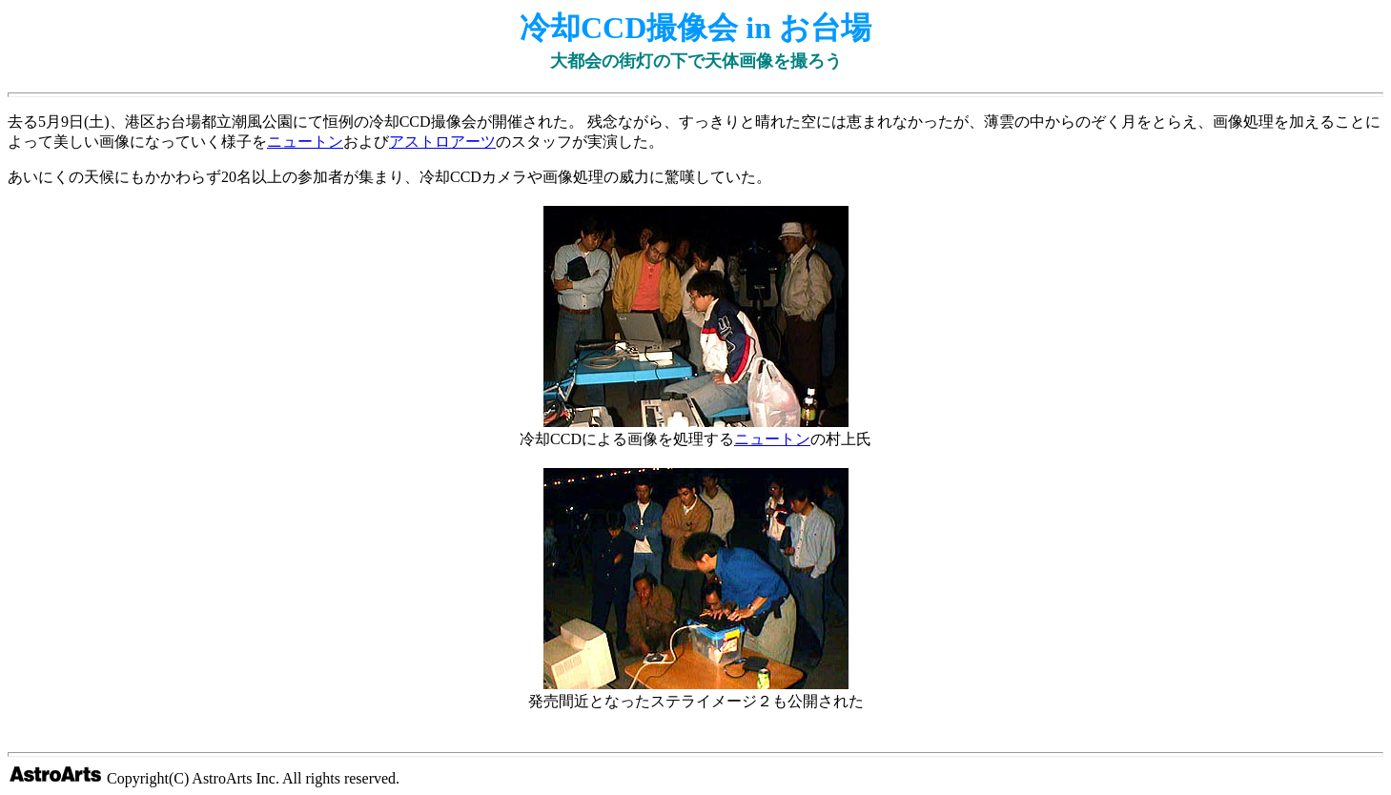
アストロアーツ (442, 141)
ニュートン (305, 141)
